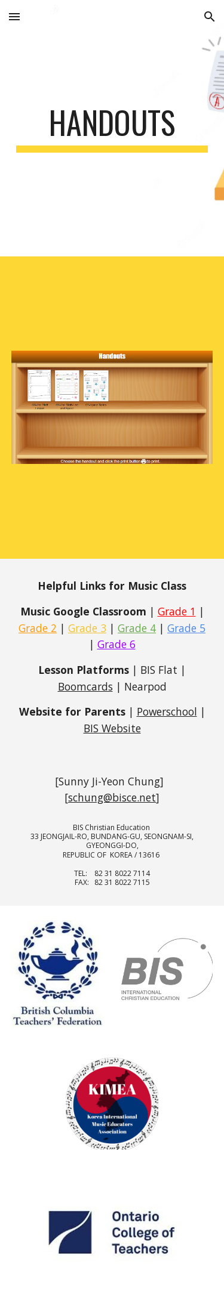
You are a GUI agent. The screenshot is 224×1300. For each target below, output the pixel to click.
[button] (14, 16)
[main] (112, 128)
